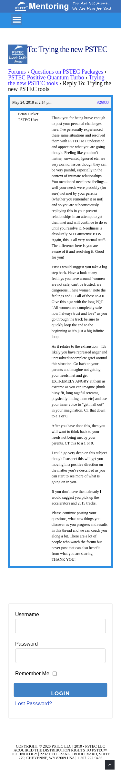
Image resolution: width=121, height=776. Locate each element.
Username (27, 614)
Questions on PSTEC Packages (67, 71)
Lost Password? (33, 703)
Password (26, 644)
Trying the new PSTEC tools (56, 80)
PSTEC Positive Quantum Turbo (46, 77)
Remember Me (32, 673)
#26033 (103, 102)
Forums (17, 71)
